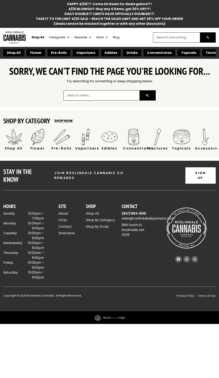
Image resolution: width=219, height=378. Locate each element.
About (63, 213)
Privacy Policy (186, 296)
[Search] (208, 37)
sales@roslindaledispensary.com (148, 218)
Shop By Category (100, 220)
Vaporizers (85, 52)
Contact (65, 226)
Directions (66, 233)
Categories (59, 37)
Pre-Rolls (59, 52)
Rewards (83, 37)
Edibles (111, 52)
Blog (116, 37)
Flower (36, 52)
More (102, 37)
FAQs (62, 220)
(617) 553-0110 (134, 213)
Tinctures (157, 148)
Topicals (188, 52)
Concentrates (159, 52)
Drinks (132, 52)
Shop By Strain (97, 226)
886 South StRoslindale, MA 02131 (133, 230)
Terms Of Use (207, 296)
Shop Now (63, 120)
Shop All (38, 37)
